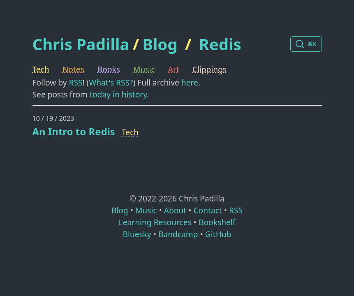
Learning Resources (155, 222)
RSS (75, 82)
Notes (73, 69)
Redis (220, 44)
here (189, 82)
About (175, 210)
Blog (159, 44)
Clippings (209, 69)
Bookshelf (217, 222)
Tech (40, 69)
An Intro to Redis (73, 131)
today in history (118, 94)
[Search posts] (306, 44)
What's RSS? (111, 82)
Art (173, 69)
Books (108, 69)
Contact (207, 210)
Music (144, 69)
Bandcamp (178, 234)
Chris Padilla (81, 44)
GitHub (218, 234)
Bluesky (137, 234)
